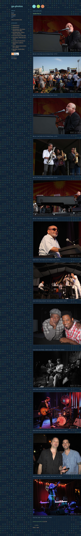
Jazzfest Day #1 (16, 27)
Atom (15, 58)
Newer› (34, 527)
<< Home (36, 525)
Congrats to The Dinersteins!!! (19, 40)
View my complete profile (16, 19)
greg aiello (13, 14)
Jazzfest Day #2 (16, 25)
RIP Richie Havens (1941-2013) (19, 35)
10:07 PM (45, 521)
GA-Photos (17, 6)
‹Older (37, 527)
